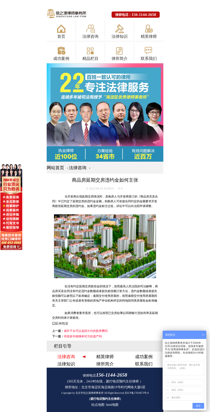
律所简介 (120, 58)
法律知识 (120, 36)
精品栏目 (90, 58)
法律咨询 (90, 36)
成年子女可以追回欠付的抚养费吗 (86, 330)
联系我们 (149, 58)
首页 (61, 36)
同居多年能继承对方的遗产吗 (83, 336)
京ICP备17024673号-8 (137, 393)
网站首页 (55, 167)
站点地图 (97, 405)
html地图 (112, 405)
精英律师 (149, 36)
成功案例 (61, 58)
